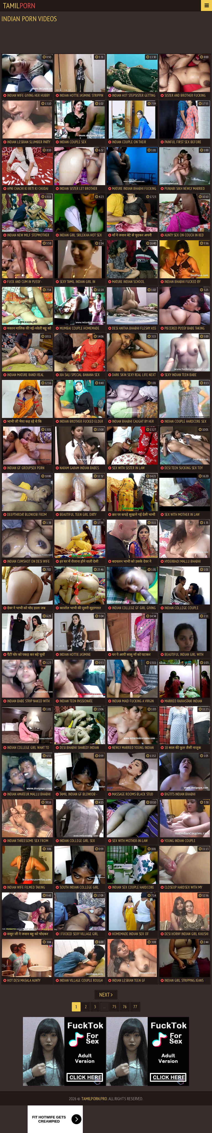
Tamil (19, 5)
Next (106, 994)
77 (135, 1006)
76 (125, 1006)
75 (114, 1006)
